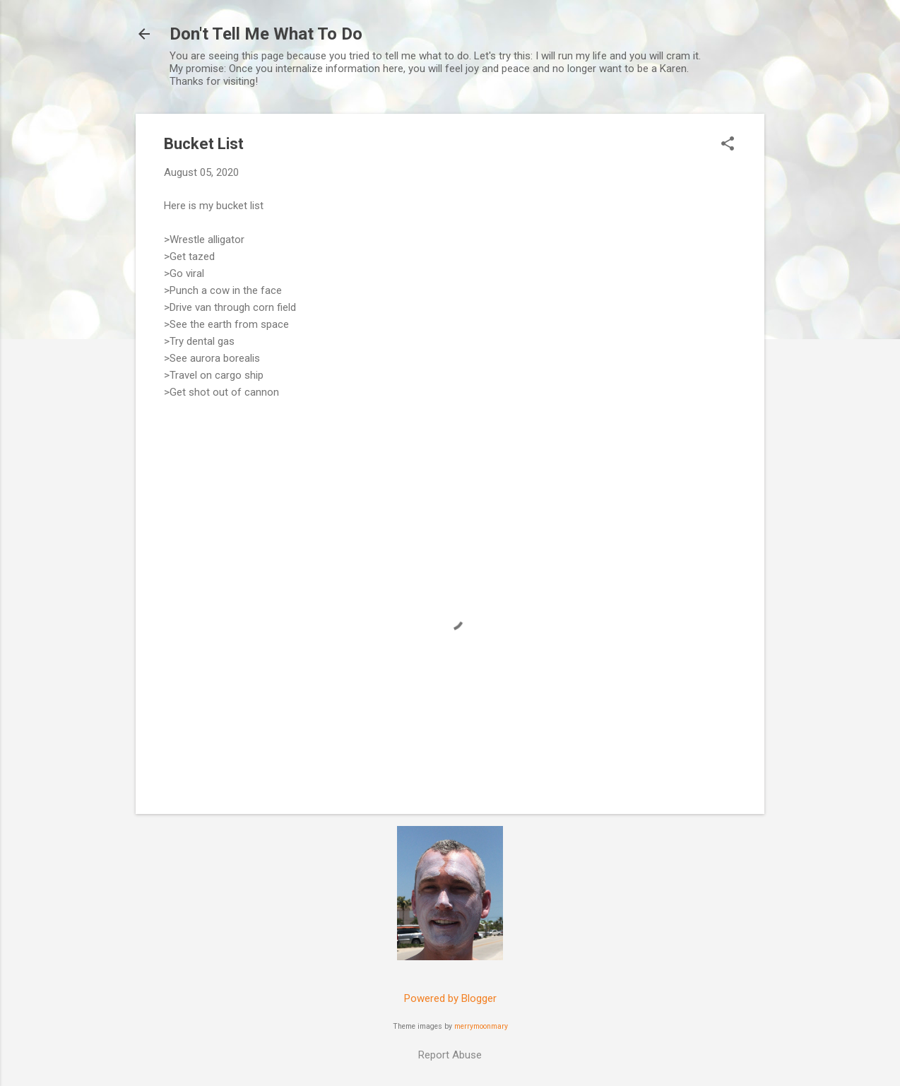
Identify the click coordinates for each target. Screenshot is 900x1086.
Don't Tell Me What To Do (266, 34)
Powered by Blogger (450, 998)
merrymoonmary (481, 1026)
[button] (727, 145)
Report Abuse (450, 1055)
